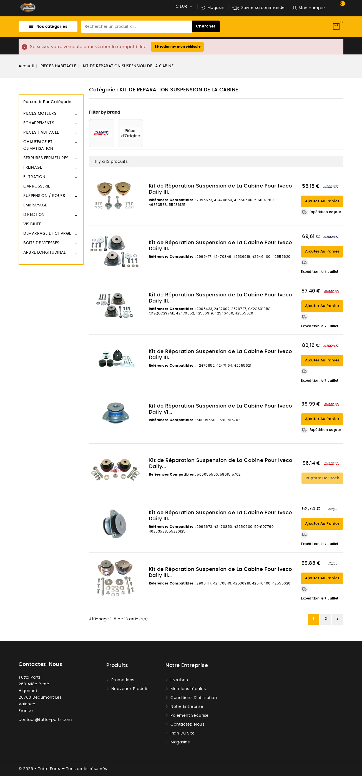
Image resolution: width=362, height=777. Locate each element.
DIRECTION (34, 216)
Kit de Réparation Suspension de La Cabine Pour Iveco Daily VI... (220, 410)
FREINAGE (32, 169)
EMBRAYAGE (35, 207)
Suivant (337, 620)
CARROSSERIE (36, 188)
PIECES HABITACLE (41, 134)
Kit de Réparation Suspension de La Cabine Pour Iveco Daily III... (220, 190)
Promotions (122, 681)
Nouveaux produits (130, 690)
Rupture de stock (322, 479)
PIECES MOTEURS (39, 115)
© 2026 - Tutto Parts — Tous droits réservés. (63, 770)
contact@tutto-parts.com (45, 721)
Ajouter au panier (322, 202)
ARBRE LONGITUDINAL (44, 254)
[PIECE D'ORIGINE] (130, 134)
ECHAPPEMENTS (38, 124)
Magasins (180, 743)
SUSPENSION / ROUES (44, 197)
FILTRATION (34, 178)
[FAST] (101, 134)
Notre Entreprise (186, 708)
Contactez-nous (40, 665)
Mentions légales (188, 690)
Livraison (179, 681)
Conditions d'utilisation (193, 699)
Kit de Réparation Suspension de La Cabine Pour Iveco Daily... (220, 465)
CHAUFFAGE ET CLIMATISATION (38, 146)
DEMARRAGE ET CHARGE (47, 235)
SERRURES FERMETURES (46, 159)
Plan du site (182, 734)
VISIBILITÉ (32, 226)
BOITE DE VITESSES (41, 244)
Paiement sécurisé (189, 717)
